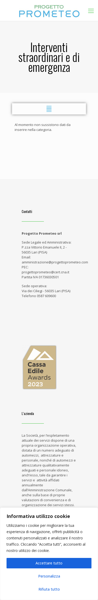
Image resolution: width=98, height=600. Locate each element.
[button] (49, 109)
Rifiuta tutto (49, 589)
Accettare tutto (49, 563)
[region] (49, 553)
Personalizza (49, 576)
